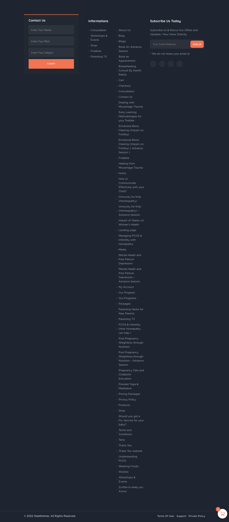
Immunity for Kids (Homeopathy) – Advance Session (130, 210)
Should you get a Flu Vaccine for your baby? (131, 420)
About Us (125, 30)
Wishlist (123, 471)
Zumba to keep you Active (131, 489)
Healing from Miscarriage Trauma (131, 165)
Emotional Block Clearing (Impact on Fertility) (131, 130)
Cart (121, 80)
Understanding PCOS (128, 458)
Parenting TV (99, 56)
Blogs (122, 41)
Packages (125, 303)
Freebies (96, 51)
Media (122, 249)
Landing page (127, 230)
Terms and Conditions (125, 432)
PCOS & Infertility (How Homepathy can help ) (130, 328)
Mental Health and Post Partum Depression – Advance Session (130, 275)
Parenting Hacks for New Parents (131, 311)
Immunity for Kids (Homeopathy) (130, 199)
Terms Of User (165, 516)
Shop (94, 45)
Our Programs (127, 298)
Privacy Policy (127, 399)
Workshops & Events (99, 37)
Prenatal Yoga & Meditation (128, 386)
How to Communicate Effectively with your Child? (131, 185)
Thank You (125, 445)
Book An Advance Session (130, 49)
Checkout (125, 85)
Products (124, 405)
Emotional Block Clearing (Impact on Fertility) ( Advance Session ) (131, 146)
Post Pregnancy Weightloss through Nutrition (131, 342)
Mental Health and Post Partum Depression (130, 259)
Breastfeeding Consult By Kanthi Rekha (130, 70)
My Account (126, 287)
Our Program (127, 292)
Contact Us (125, 96)
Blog (122, 35)
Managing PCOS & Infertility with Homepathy (130, 240)
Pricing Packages (129, 393)
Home (122, 173)
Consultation (98, 30)
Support (181, 516)
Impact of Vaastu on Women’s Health (131, 222)
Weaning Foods (129, 466)
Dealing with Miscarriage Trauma (131, 104)
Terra (122, 439)
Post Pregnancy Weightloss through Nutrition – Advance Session (131, 358)
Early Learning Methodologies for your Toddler (130, 116)
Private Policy (197, 516)
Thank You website (130, 451)
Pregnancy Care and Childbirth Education (131, 374)
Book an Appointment (127, 58)
